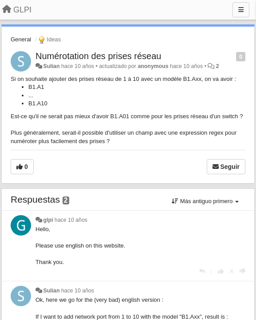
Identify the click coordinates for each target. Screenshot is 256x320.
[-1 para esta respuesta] (242, 271)
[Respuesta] (202, 271)
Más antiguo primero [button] (205, 201)
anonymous (153, 66)
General (21, 39)
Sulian (51, 66)
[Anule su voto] (231, 271)
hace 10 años (71, 220)
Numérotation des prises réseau (98, 56)
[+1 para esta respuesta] (221, 271)
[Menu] (240, 9)
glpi (48, 220)
